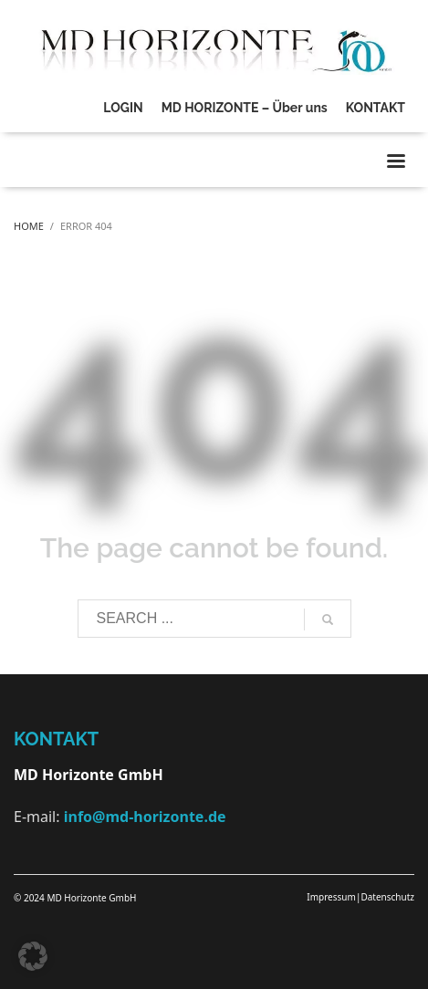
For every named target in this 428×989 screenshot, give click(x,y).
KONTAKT (375, 107)
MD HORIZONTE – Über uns (245, 107)
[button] (33, 956)
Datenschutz (387, 896)
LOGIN (122, 107)
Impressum (331, 896)
